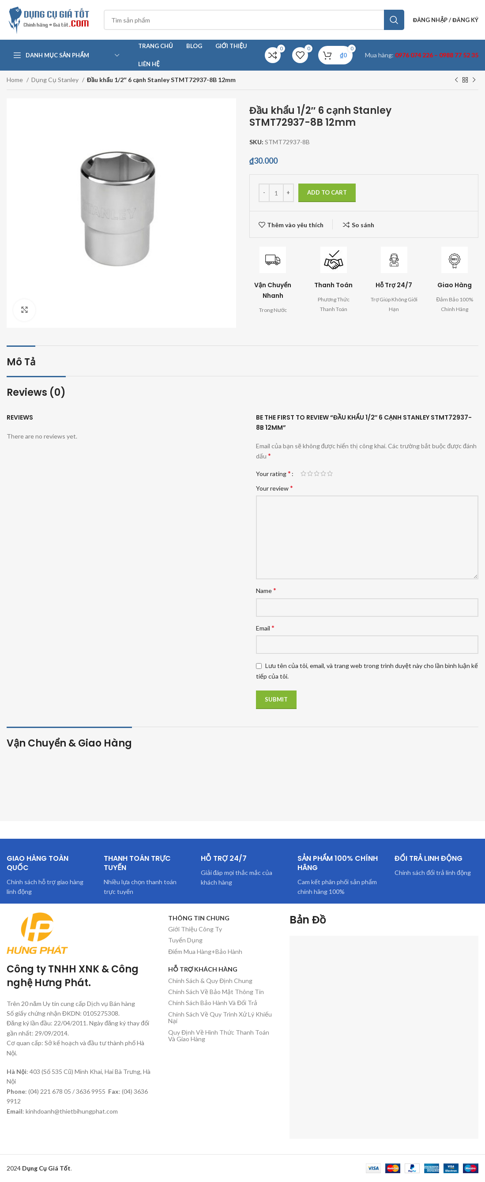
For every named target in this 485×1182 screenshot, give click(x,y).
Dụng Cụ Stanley (55, 79)
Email (265, 627)
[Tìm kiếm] (254, 20)
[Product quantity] (276, 193)
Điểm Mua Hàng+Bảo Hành (205, 951)
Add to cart (327, 192)
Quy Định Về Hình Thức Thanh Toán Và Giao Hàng (218, 1035)
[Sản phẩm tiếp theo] (474, 80)
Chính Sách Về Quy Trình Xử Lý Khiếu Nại (220, 1017)
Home (15, 79)
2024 (39, 1168)
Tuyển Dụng (185, 940)
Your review (274, 488)
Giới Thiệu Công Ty (195, 929)
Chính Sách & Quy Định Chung (210, 980)
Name (266, 590)
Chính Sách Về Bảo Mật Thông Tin (216, 991)
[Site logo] (51, 19)
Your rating (273, 473)
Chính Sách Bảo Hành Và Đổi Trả (212, 1002)
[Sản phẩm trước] (456, 80)
